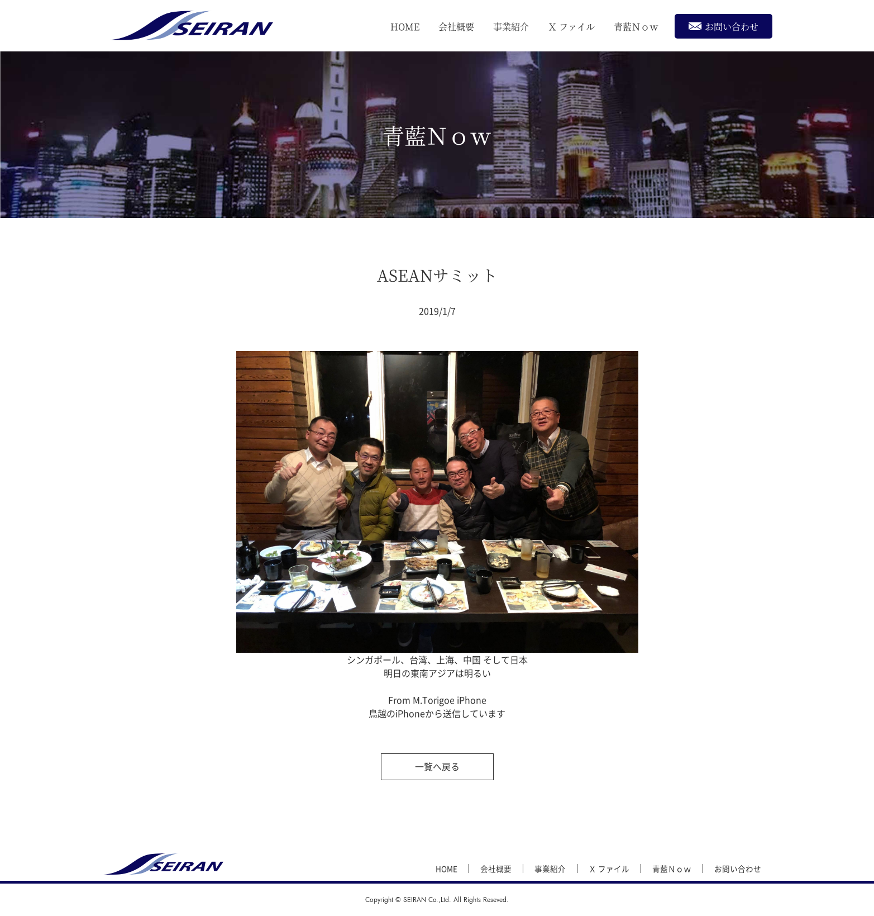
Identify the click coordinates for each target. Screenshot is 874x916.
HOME (404, 26)
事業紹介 (511, 26)
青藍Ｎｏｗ (636, 26)
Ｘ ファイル (571, 26)
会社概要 (456, 26)
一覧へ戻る (437, 766)
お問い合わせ (723, 26)
